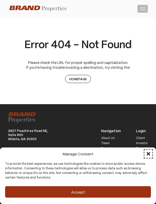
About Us (108, 138)
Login (141, 131)
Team (105, 143)
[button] (148, 153)
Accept (78, 192)
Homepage (78, 78)
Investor (142, 143)
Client (140, 138)
